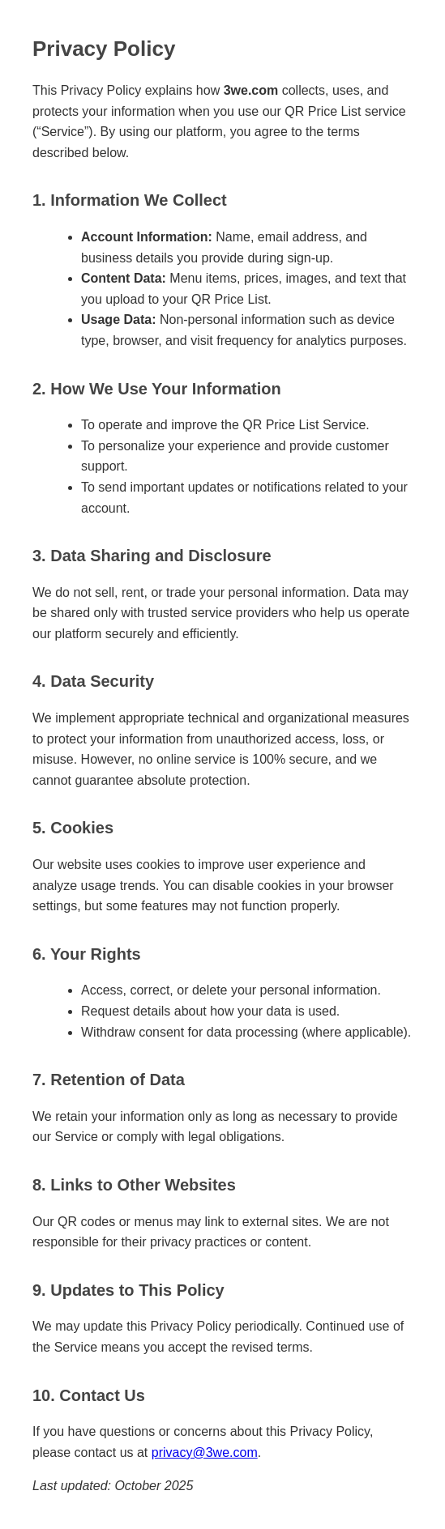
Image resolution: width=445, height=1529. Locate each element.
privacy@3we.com (205, 1452)
